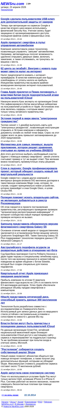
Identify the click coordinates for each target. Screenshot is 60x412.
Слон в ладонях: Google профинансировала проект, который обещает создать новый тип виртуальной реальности (29, 171)
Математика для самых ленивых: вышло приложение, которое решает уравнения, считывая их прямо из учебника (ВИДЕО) (27, 147)
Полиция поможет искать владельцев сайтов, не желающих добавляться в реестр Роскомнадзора (30, 200)
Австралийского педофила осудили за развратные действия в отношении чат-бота (29, 249)
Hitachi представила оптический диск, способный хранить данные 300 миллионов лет (29, 299)
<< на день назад (10, 395)
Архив (20, 402)
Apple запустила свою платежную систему (28, 372)
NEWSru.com (12, 4)
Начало (4, 402)
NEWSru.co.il (7, 404)
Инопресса (31, 404)
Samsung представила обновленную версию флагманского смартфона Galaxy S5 (29, 225)
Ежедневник (30, 402)
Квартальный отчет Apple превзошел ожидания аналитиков (24, 275)
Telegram (48, 402)
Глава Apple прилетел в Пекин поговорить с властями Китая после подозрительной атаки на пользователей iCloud (30, 95)
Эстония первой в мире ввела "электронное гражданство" (29, 120)
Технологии (7, 10)
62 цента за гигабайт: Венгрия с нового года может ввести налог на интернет (29, 70)
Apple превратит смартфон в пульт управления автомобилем (23, 44)
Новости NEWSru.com (13, 406)
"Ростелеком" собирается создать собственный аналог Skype (22, 351)
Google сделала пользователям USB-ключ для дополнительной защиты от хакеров (28, 20)
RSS (40, 402)
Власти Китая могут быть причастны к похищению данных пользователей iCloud (28, 325)
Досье (13, 402)
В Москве (19, 404)
